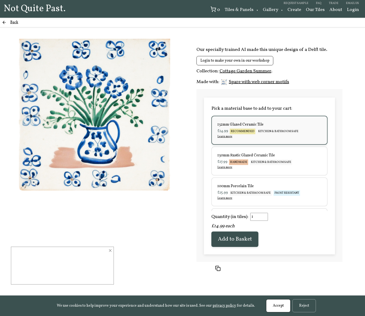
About (335, 10)
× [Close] (110, 250)
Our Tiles (315, 10)
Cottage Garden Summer (245, 71)
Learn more (224, 136)
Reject (304, 305)
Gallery (271, 10)
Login (353, 10)
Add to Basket (235, 239)
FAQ (318, 3)
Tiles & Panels (239, 10)
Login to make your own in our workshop (234, 60)
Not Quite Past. (35, 8)
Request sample (296, 3)
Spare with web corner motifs (255, 82)
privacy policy (224, 305)
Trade (333, 3)
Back (14, 22)
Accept (278, 305)
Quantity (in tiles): (229, 217)
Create (294, 10)
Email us (352, 3)
